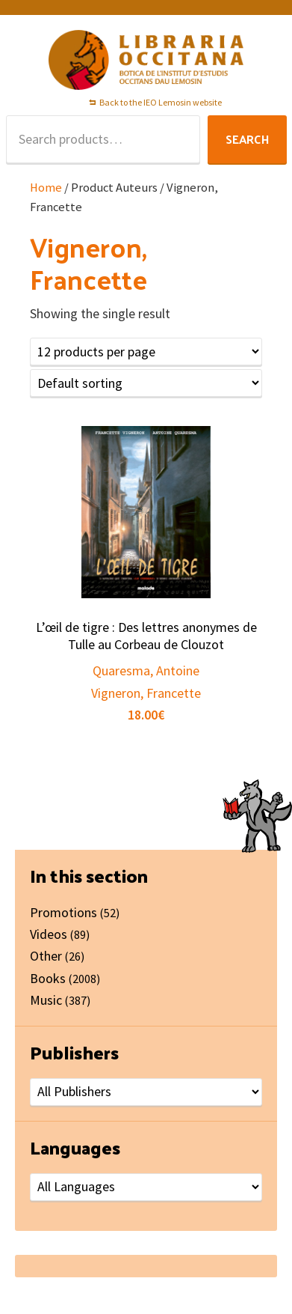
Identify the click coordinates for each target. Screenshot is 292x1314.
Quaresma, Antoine (146, 670)
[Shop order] (146, 383)
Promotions (63, 912)
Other (46, 955)
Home (46, 187)
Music (46, 1000)
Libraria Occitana (146, 60)
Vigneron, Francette (146, 693)
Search (247, 139)
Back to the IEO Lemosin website (160, 102)
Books (48, 978)
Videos (48, 934)
